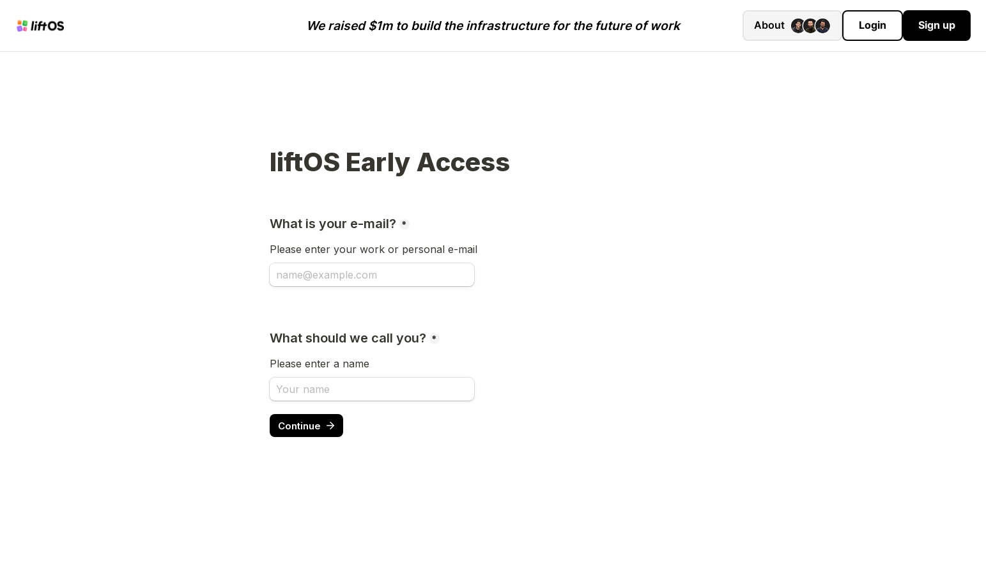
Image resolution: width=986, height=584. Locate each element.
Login (872, 25)
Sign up (936, 25)
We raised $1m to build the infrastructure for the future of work (493, 25)
